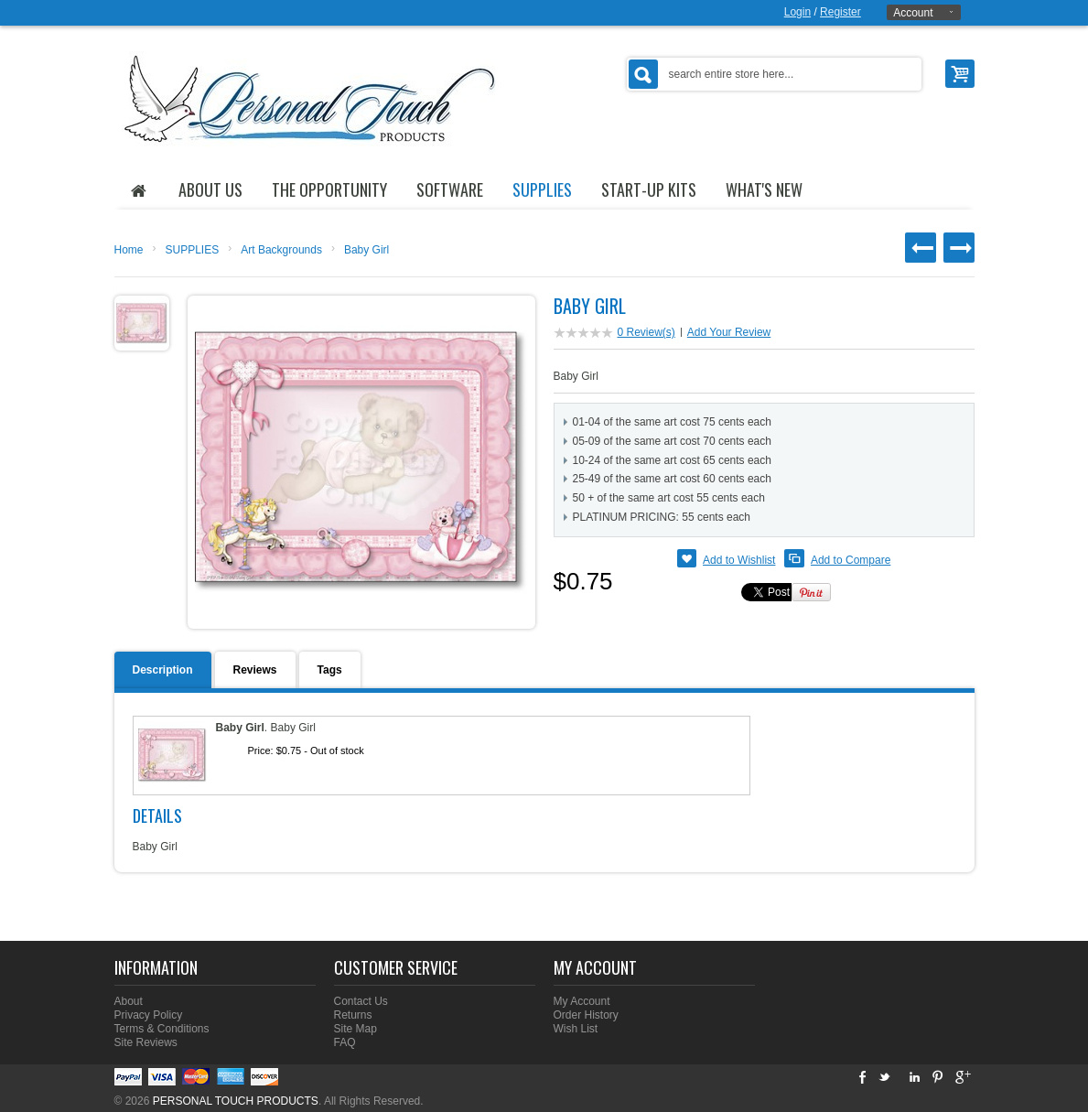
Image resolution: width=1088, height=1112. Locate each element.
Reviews (255, 670)
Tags (330, 670)
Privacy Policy (148, 1015)
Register (840, 11)
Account (912, 12)
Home (129, 249)
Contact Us (361, 1001)
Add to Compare (850, 560)
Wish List (576, 1028)
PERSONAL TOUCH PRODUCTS (235, 1101)
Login (797, 11)
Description (163, 670)
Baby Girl (366, 249)
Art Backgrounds (281, 249)
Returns (353, 1015)
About (128, 1001)
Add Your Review (728, 332)
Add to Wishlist (739, 560)
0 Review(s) (646, 332)
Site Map (355, 1028)
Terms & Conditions (162, 1028)
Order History (586, 1015)
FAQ (345, 1042)
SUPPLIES (193, 249)
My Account (582, 1001)
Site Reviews (146, 1042)
